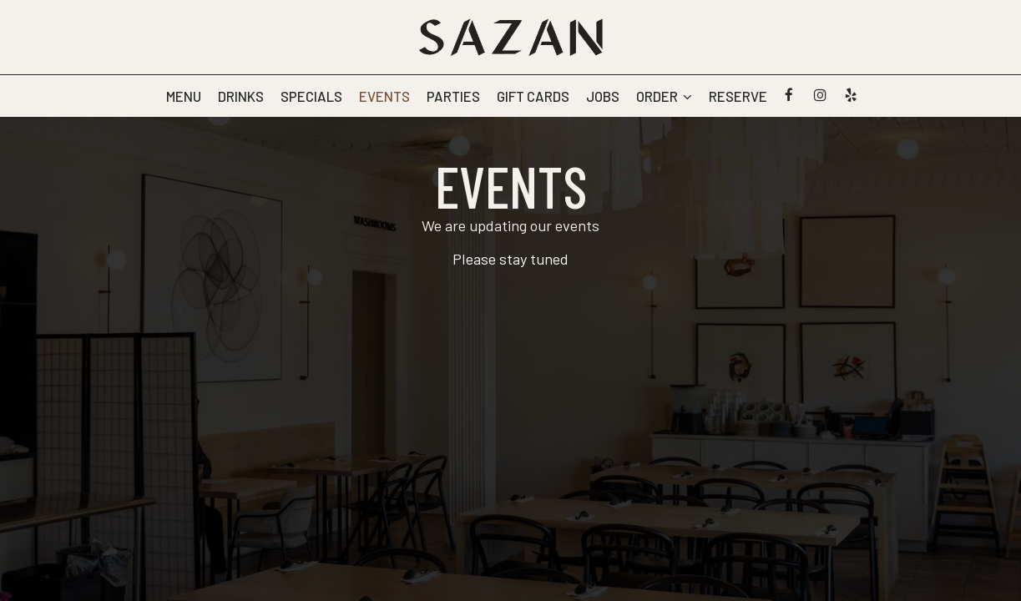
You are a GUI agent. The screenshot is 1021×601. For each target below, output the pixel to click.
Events (384, 96)
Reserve (738, 96)
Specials (311, 96)
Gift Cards (533, 96)
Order (664, 96)
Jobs (602, 96)
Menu (183, 96)
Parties (453, 96)
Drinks (241, 96)
